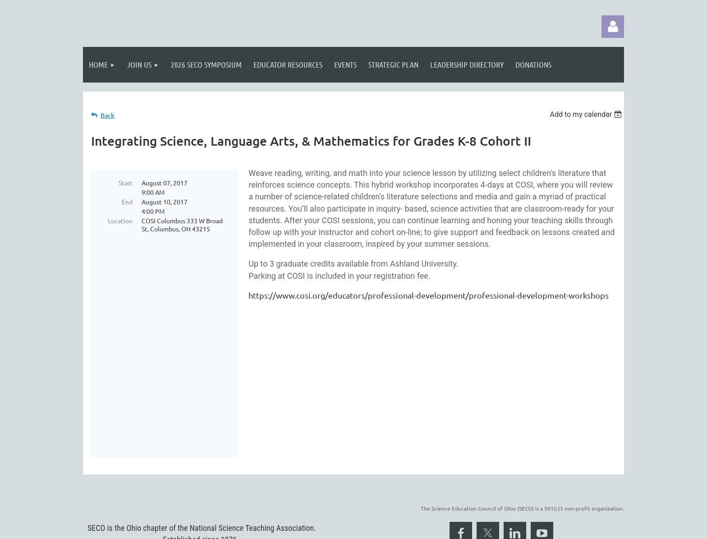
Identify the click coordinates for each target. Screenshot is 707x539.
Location (120, 221)
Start (126, 183)
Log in (612, 26)
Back (108, 115)
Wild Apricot (516, 527)
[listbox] (587, 114)
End (127, 202)
